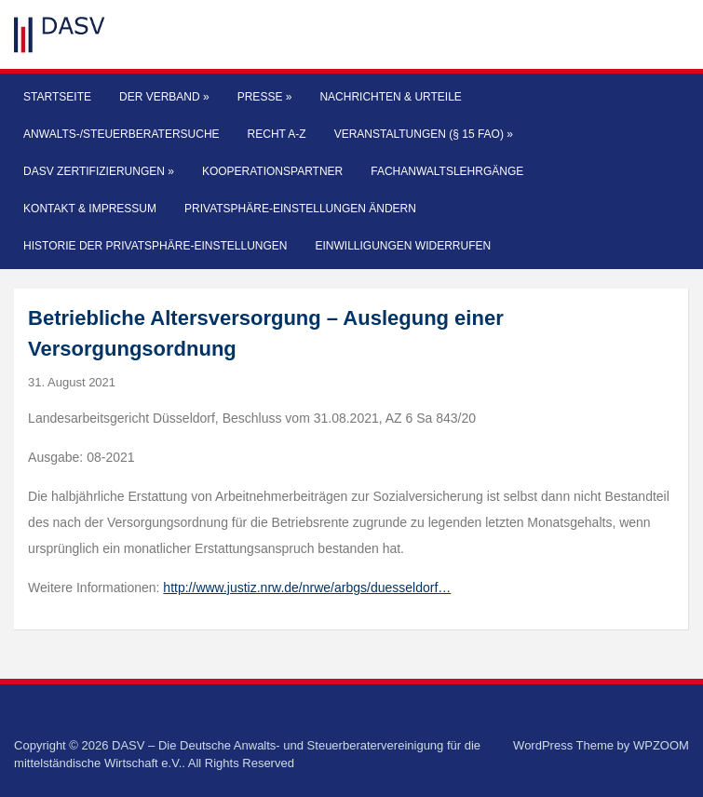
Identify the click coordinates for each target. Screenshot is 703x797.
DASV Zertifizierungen (98, 171)
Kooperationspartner (272, 171)
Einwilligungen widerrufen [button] (403, 245)
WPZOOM (661, 745)
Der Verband (164, 96)
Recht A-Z (277, 134)
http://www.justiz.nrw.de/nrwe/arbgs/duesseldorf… (307, 587)
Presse (264, 96)
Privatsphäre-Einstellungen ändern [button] (300, 208)
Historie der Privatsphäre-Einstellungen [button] (155, 245)
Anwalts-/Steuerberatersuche (121, 134)
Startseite (57, 96)
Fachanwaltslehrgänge (447, 171)
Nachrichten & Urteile (390, 96)
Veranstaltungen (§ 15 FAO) (423, 134)
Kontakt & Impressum (89, 208)
